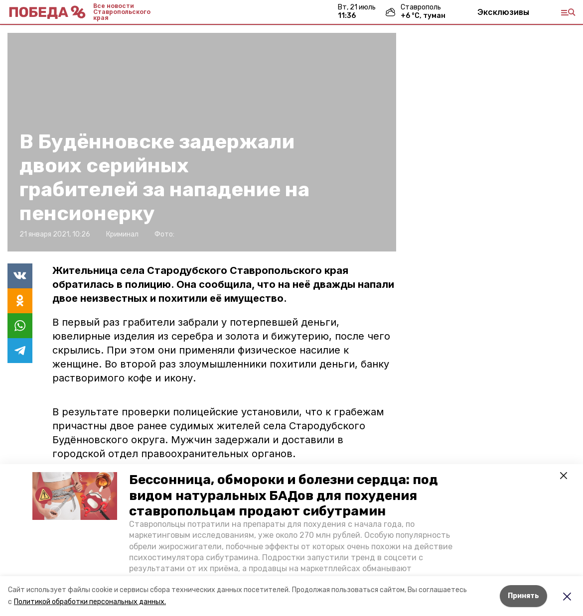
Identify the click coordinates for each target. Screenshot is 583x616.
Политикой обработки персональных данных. (90, 602)
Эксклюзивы (503, 12)
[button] (74, 496)
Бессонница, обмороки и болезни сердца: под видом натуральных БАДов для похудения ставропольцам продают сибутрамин (283, 495)
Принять (523, 596)
